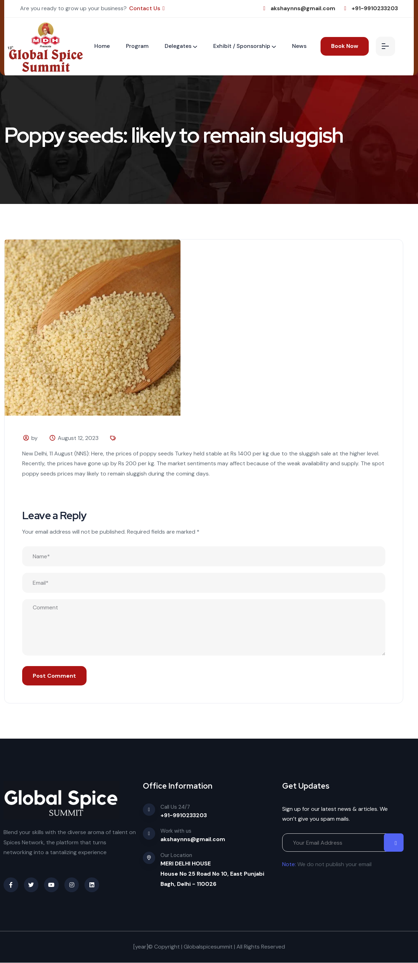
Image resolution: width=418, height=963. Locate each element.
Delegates (178, 46)
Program (137, 46)
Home (102, 46)
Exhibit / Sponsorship (241, 46)
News (299, 46)
